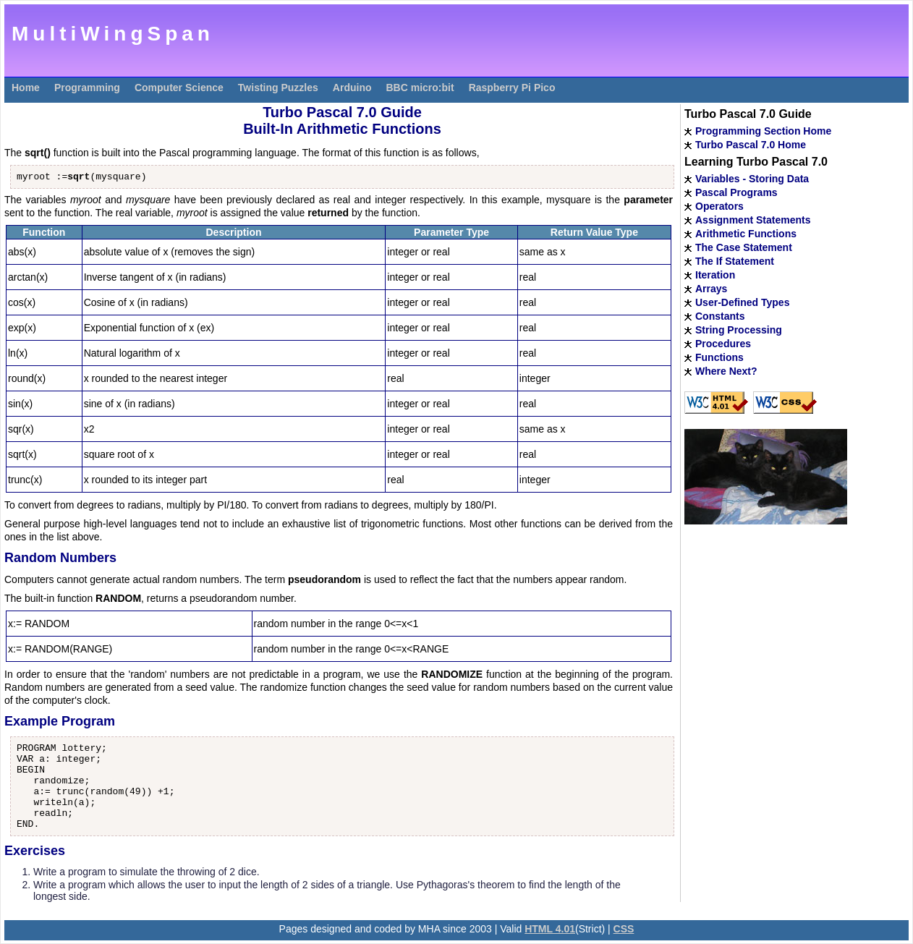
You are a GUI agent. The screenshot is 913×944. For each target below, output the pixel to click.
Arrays (711, 288)
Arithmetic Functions (746, 233)
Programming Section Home (763, 131)
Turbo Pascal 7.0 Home (750, 144)
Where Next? (726, 371)
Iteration (715, 275)
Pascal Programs (736, 192)
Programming (87, 87)
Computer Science (179, 87)
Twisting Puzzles (278, 87)
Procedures (723, 343)
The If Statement (734, 261)
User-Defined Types (742, 302)
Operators (719, 206)
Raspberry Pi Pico (512, 87)
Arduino (352, 87)
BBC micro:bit (420, 87)
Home (26, 87)
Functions (719, 357)
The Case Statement (743, 247)
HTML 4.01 (550, 929)
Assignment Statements (752, 220)
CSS (623, 929)
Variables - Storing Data (752, 178)
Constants (719, 316)
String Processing (738, 330)
